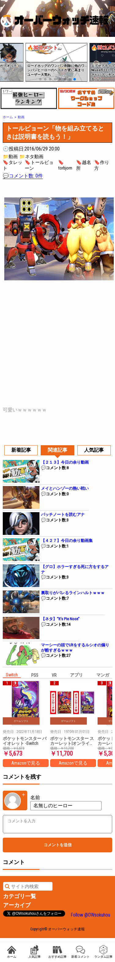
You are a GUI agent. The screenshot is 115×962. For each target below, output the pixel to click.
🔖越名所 (83, 165)
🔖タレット (12, 165)
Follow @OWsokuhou (90, 915)
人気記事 (34, 951)
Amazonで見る (25, 763)
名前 (35, 797)
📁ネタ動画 (31, 156)
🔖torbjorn (65, 165)
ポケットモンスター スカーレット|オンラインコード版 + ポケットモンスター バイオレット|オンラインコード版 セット (72, 741)
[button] (4, 60)
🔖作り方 (101, 165)
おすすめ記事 (57, 951)
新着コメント (80, 951)
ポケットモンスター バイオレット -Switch (24, 741)
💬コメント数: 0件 (23, 176)
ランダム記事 (103, 951)
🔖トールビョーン (39, 165)
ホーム (11, 951)
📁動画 (10, 156)
